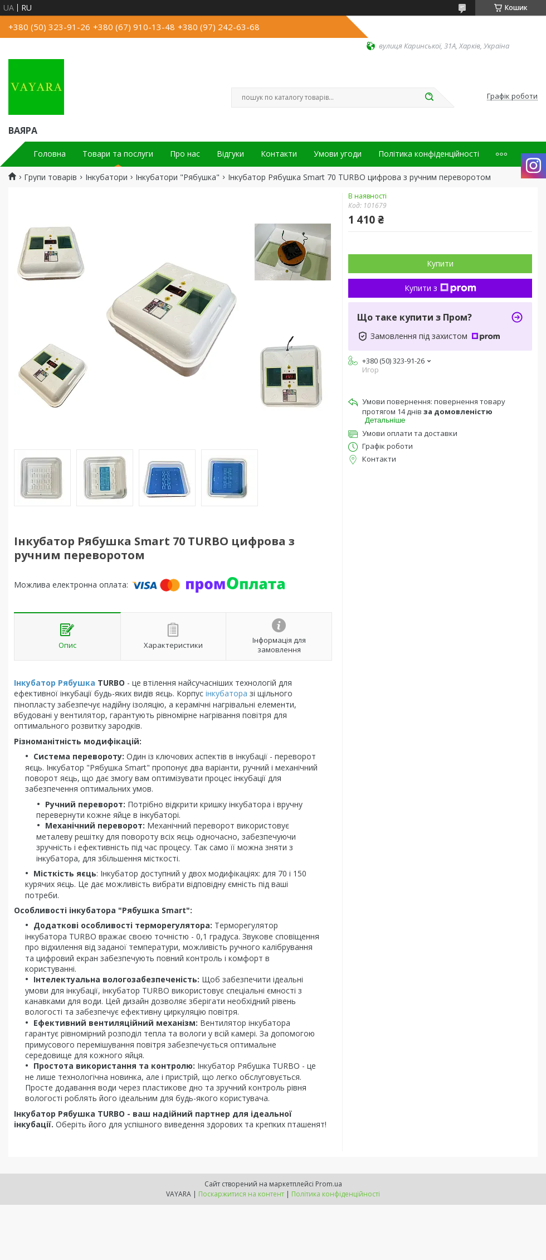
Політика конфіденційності (428, 154)
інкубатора (226, 693)
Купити (440, 263)
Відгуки (230, 154)
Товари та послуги (117, 154)
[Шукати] (429, 98)
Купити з (440, 288)
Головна (49, 154)
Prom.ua (328, 1184)
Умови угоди (338, 154)
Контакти (279, 154)
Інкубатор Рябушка (54, 682)
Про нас (185, 154)
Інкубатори (106, 177)
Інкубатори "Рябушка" (177, 177)
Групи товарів (50, 177)
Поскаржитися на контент (241, 1194)
